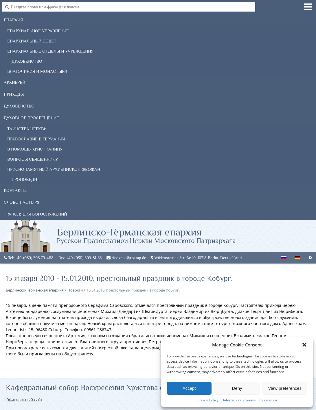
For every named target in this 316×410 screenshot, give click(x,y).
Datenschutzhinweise (238, 400)
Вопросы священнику (32, 159)
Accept (189, 388)
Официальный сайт (24, 399)
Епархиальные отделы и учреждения (50, 51)
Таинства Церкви (27, 128)
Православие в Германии (36, 138)
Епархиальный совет (31, 40)
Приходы (14, 94)
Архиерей (14, 82)
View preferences (285, 388)
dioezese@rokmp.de (126, 257)
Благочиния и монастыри (37, 71)
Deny (237, 388)
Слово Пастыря (21, 202)
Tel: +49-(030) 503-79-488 (29, 257)
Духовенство (27, 61)
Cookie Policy (207, 400)
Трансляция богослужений (35, 214)
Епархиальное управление (38, 30)
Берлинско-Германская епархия (146, 235)
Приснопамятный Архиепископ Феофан (53, 169)
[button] (304, 345)
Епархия (13, 19)
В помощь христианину (35, 148)
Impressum (268, 400)
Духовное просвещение (31, 117)
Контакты (15, 190)
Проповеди (24, 179)
